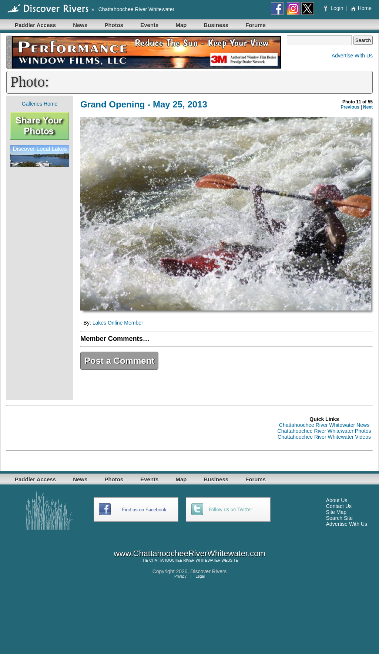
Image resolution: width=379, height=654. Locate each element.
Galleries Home (39, 104)
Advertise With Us (352, 56)
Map (181, 25)
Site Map (336, 512)
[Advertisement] (39, 283)
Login (334, 8)
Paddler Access (35, 25)
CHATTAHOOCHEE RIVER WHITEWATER (184, 560)
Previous (350, 107)
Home (361, 8)
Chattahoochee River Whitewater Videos (324, 437)
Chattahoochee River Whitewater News (324, 425)
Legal (200, 576)
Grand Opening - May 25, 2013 (143, 104)
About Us (337, 500)
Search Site (339, 518)
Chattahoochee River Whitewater (136, 9)
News (80, 25)
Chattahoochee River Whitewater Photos (324, 431)
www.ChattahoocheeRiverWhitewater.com (189, 553)
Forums (255, 25)
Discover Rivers (208, 571)
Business (216, 25)
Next (368, 107)
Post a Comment (119, 361)
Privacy (180, 576)
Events (149, 25)
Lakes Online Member (118, 323)
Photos (113, 25)
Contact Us (339, 506)
